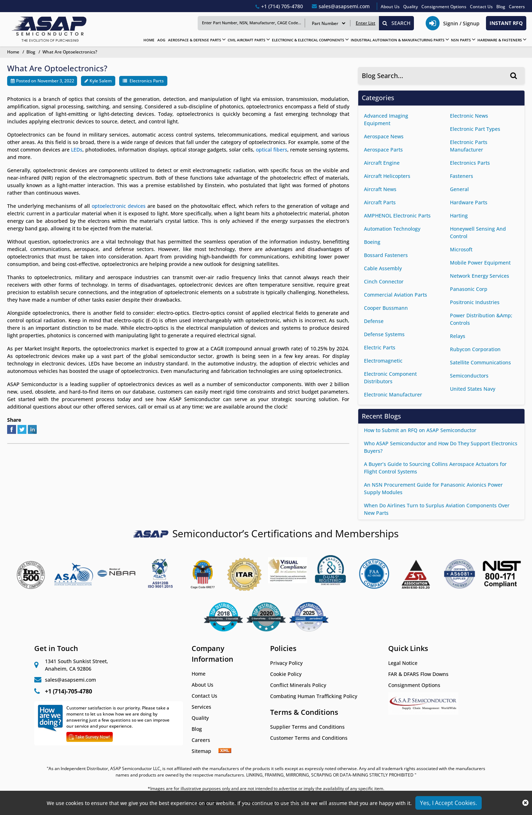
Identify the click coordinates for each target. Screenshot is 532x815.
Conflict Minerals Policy (298, 685)
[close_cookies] (525, 803)
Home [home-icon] (13, 52)
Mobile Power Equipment (480, 262)
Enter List (365, 23)
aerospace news (384, 136)
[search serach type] (328, 23)
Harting (459, 215)
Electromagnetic (383, 360)
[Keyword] (251, 23)
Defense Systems (384, 334)
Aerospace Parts (383, 149)
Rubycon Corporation (475, 349)
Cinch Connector (384, 281)
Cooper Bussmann (386, 307)
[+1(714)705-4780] (279, 6)
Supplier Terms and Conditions (307, 726)
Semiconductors (469, 375)
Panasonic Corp (468, 289)
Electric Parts (379, 347)
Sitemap (205, 751)
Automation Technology (392, 228)
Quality (410, 7)
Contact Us (481, 7)
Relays (457, 336)
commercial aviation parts (395, 294)
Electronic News (469, 115)
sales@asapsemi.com (70, 679)
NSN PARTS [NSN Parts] (461, 39)
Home (199, 673)
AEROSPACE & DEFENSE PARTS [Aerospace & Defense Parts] (194, 39)
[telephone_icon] (453, 23)
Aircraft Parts (380, 202)
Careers (517, 7)
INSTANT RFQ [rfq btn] (506, 23)
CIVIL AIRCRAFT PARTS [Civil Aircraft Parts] (246, 39)
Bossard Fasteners (386, 255)
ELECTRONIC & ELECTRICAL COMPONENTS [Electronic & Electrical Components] (308, 39)
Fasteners (461, 176)
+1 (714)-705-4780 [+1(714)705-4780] (68, 691)
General (459, 189)
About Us (390, 7)
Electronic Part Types (475, 128)
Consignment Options (443, 7)
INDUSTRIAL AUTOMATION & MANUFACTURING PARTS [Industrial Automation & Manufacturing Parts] (398, 39)
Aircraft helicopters (387, 176)
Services (201, 706)
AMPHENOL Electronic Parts (397, 215)
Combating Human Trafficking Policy (313, 696)
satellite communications (480, 362)
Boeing (372, 242)
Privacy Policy (286, 663)
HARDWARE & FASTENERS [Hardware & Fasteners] (499, 39)
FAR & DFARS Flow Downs (418, 674)
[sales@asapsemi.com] (340, 6)
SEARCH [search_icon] (396, 23)
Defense (374, 321)
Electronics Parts (147, 81)
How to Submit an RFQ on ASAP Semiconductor (420, 430)
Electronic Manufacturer (393, 394)
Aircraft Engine (382, 162)
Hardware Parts (468, 202)
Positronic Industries (475, 302)
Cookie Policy (286, 674)
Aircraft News (380, 189)
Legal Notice (402, 663)
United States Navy (472, 388)
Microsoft (461, 249)
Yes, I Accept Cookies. (448, 803)
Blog (500, 7)
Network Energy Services (479, 275)
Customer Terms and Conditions (309, 737)
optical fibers (271, 149)
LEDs (76, 149)
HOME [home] (148, 39)
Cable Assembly (383, 268)
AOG (161, 39)
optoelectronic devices (119, 206)
